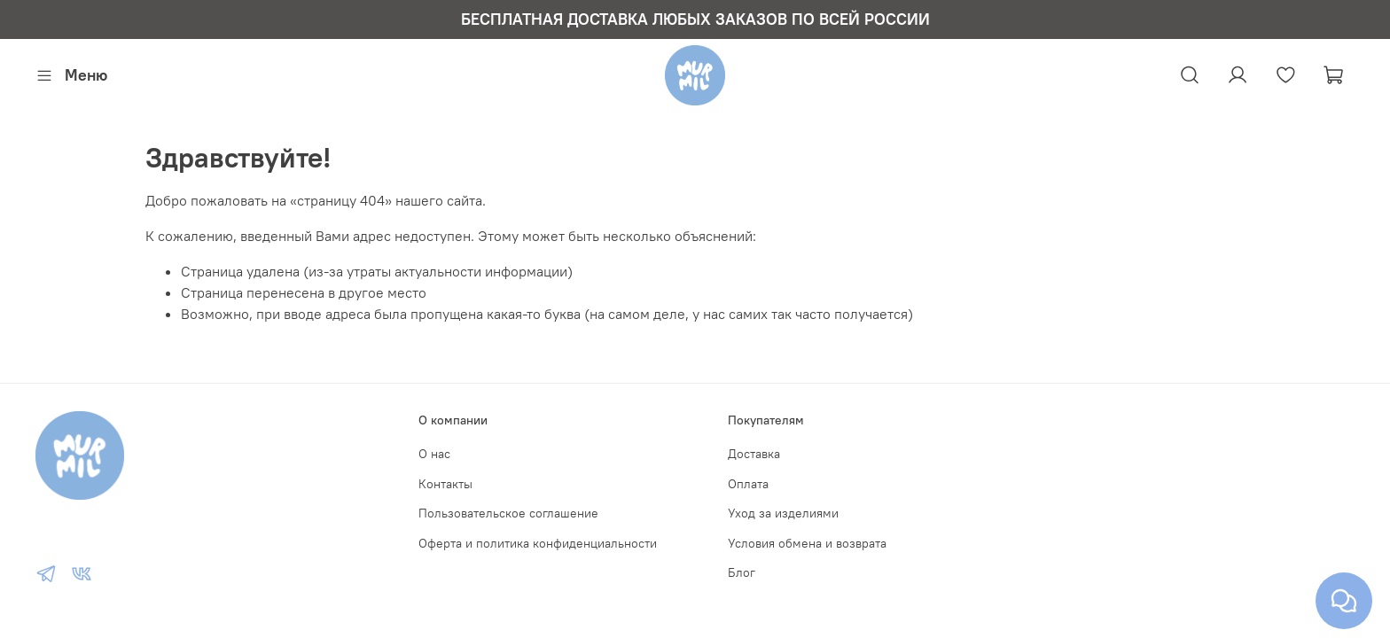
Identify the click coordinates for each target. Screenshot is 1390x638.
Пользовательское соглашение (508, 513)
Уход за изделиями (783, 513)
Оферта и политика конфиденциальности (537, 543)
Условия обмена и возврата (807, 543)
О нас (434, 454)
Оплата (748, 484)
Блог (741, 572)
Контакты (445, 484)
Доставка (754, 454)
